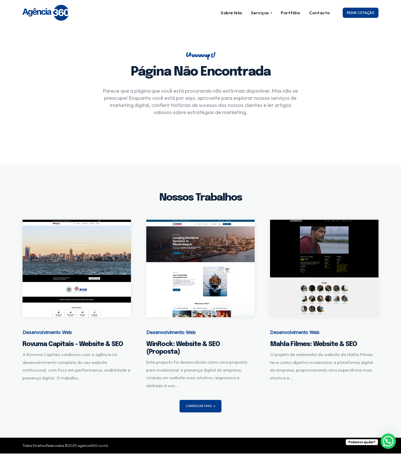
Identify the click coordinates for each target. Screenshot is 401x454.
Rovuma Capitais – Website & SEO (73, 344)
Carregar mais (200, 406)
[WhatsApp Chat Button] (388, 441)
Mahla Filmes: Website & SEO (313, 344)
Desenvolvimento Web (46, 333)
